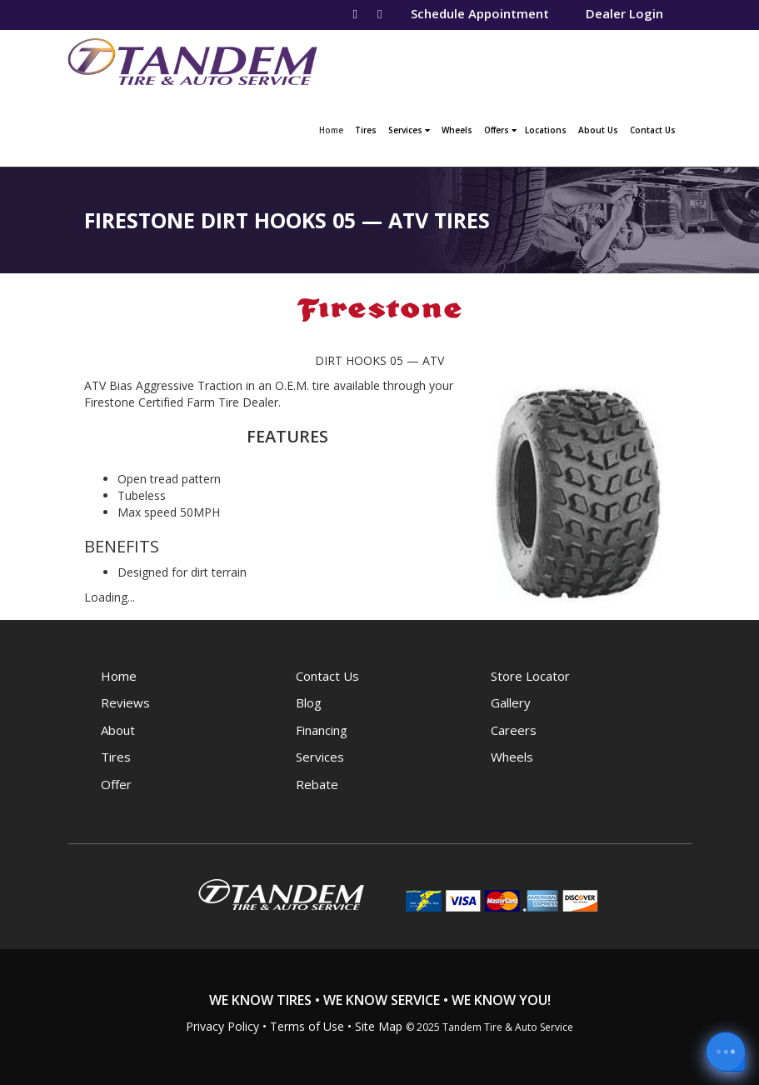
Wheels (457, 130)
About (118, 730)
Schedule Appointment (480, 13)
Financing (321, 730)
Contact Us (653, 130)
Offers (500, 130)
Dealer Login (624, 13)
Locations (546, 130)
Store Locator (530, 676)
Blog (309, 702)
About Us (598, 130)
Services (409, 130)
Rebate (317, 784)
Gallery (511, 702)
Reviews (125, 702)
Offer (116, 784)
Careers (514, 730)
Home (333, 128)
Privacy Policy (222, 1026)
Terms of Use (307, 1026)
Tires (366, 130)
